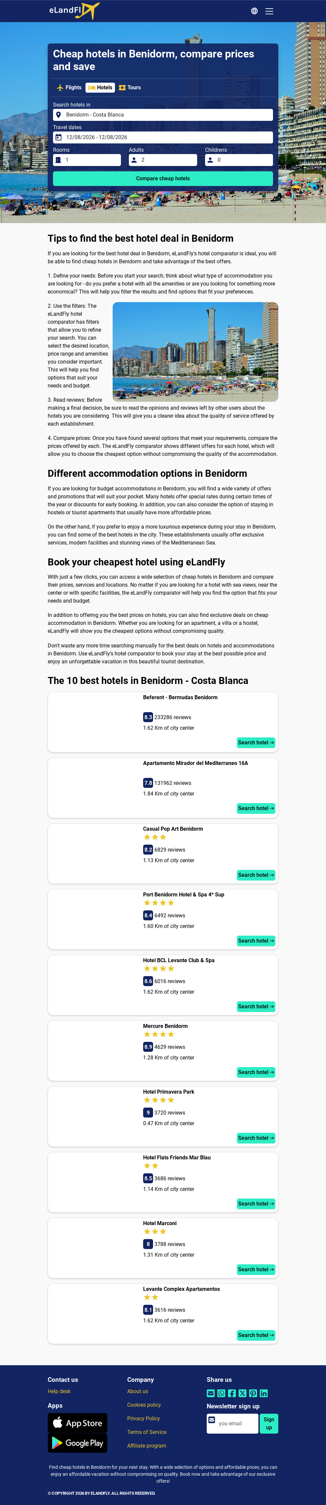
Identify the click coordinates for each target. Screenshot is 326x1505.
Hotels (100, 88)
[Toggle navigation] (269, 11)
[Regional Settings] (255, 11)
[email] (236, 1424)
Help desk (59, 1391)
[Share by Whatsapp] (221, 1397)
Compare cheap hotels (163, 178)
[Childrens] (243, 160)
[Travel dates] (167, 137)
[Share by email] (211, 1397)
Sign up (269, 1423)
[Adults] (167, 160)
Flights (69, 88)
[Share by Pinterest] (253, 1397)
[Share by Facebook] (232, 1397)
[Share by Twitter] (242, 1397)
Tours (129, 88)
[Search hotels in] (167, 115)
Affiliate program (146, 1446)
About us (137, 1391)
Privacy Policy (143, 1418)
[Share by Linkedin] (264, 1397)
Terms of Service (146, 1432)
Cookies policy (144, 1405)
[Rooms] (91, 160)
